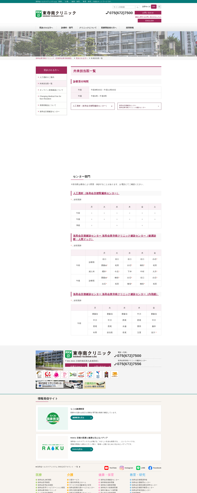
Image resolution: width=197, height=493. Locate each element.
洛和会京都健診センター (110, 422)
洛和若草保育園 (106, 464)
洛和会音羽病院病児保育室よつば (113, 466)
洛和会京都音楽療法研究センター (144, 427)
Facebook (157, 410)
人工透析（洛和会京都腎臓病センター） (90, 106)
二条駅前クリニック (45, 437)
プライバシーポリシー (85, 475)
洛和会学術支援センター (141, 432)
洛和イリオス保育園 (108, 469)
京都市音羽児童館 (107, 445)
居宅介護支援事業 (76, 432)
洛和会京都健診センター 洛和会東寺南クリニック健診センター (132, 106)
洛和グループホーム (76, 445)
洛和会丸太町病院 (44, 422)
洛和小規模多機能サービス (79, 448)
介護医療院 (73, 453)
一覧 (76, 409)
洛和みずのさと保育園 (109, 437)
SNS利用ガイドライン (105, 475)
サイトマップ (69, 475)
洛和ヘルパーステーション (79, 440)
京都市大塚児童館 (107, 448)
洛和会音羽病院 (44, 424)
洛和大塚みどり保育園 (109, 432)
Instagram (129, 410)
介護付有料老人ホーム (77, 424)
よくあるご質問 (121, 475)
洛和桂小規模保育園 (108, 427)
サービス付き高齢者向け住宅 (80, 427)
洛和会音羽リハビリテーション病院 (51, 430)
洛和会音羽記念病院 (45, 427)
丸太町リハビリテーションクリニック (52, 440)
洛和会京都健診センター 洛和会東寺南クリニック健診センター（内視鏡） (116, 236)
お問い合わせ (148, 13)
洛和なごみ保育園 (107, 443)
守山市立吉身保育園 (108, 435)
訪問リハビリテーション (78, 437)
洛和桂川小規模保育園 (109, 430)
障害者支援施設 (75, 461)
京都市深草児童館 (107, 453)
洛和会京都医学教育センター (143, 430)
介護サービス (74, 422)
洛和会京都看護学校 (139, 422)
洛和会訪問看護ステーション (80, 435)
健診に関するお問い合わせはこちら (148, 17)
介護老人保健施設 (76, 456)
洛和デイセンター (76, 443)
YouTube (113, 410)
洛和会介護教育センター (141, 424)
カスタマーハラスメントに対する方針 (145, 475)
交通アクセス (76, 308)
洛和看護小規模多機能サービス (81, 450)
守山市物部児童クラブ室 (110, 458)
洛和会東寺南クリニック (47, 432)
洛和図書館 (136, 435)
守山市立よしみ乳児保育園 (111, 440)
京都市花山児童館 (107, 450)
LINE (143, 410)
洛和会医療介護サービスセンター (82, 430)
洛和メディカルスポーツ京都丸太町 (51, 443)
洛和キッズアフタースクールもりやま (115, 461)
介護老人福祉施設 (76, 458)
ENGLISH (149, 21)
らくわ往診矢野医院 (45, 435)
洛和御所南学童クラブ (109, 456)
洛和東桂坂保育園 (107, 424)
